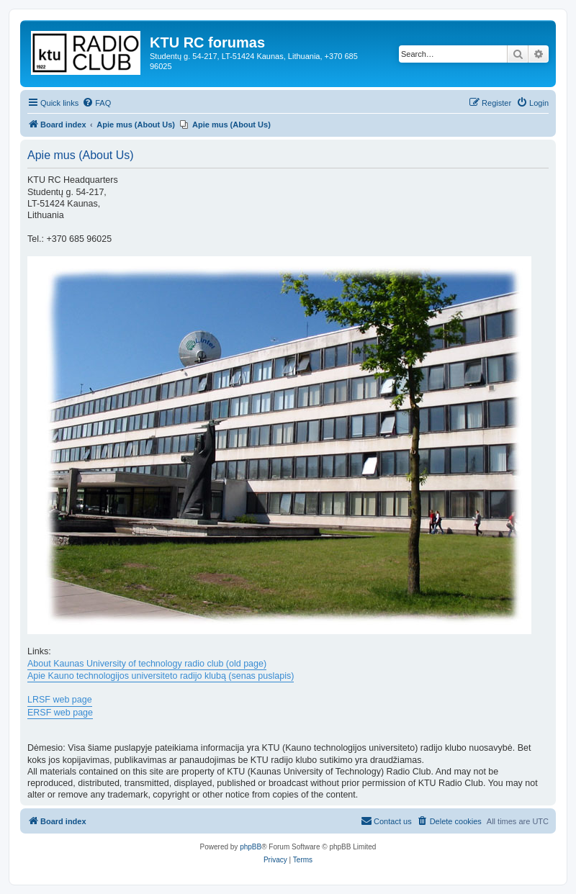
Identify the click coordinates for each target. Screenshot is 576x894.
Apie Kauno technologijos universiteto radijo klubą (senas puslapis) (160, 676)
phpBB (250, 847)
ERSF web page (60, 713)
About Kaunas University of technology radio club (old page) (146, 664)
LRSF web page (59, 700)
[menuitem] (96, 103)
